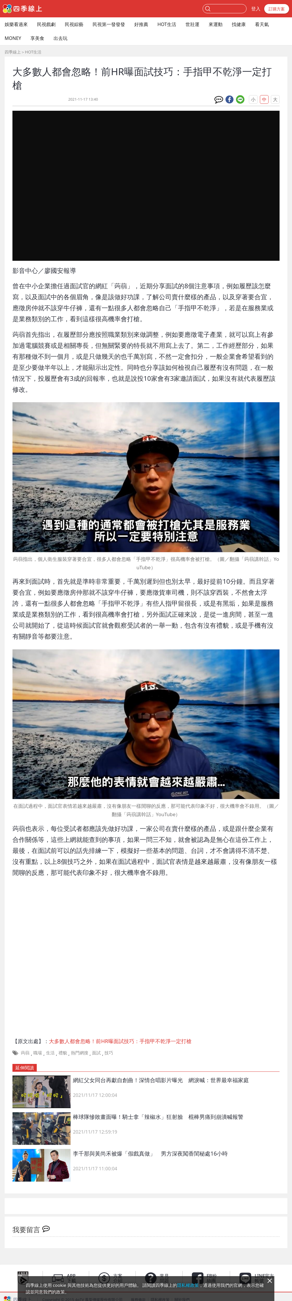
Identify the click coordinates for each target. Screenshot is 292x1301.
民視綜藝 (74, 24)
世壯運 (192, 24)
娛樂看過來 (16, 24)
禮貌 (62, 1053)
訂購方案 (277, 9)
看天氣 (262, 24)
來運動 (216, 24)
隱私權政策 (188, 1285)
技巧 (108, 1053)
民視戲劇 (46, 24)
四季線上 (13, 52)
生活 (50, 1053)
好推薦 (141, 24)
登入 (255, 8)
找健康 (239, 24)
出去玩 (60, 38)
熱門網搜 (79, 1053)
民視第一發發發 (109, 24)
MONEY (13, 38)
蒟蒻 (25, 1053)
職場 (37, 1053)
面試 (96, 1053)
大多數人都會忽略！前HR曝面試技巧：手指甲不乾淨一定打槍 (120, 1041)
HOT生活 (166, 24)
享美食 (37, 38)
